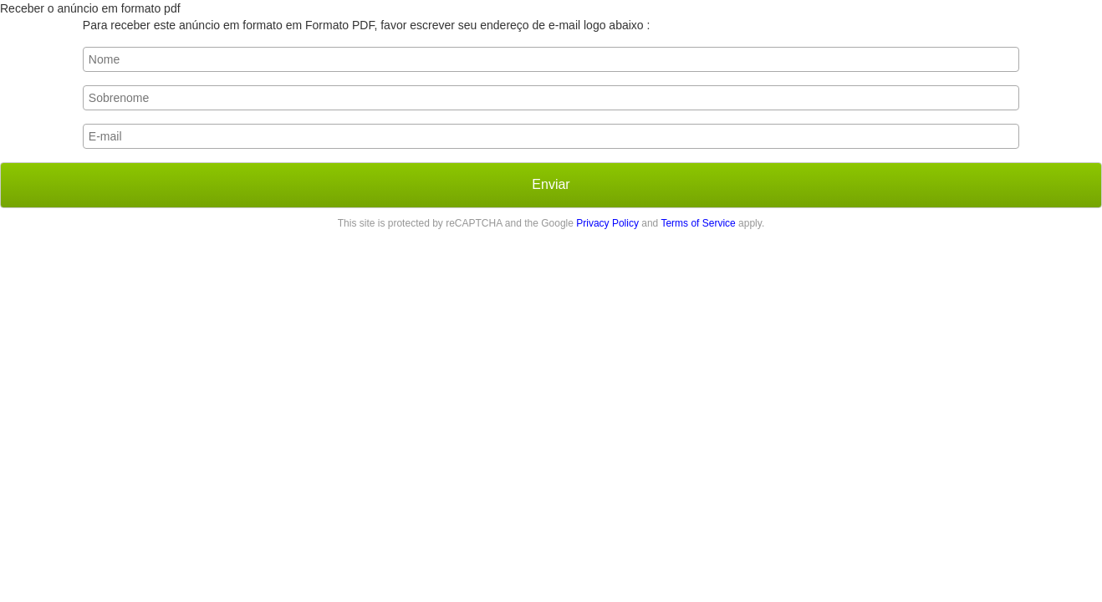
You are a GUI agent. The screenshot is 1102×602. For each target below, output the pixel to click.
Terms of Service (698, 223)
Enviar (550, 184)
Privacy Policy (607, 223)
